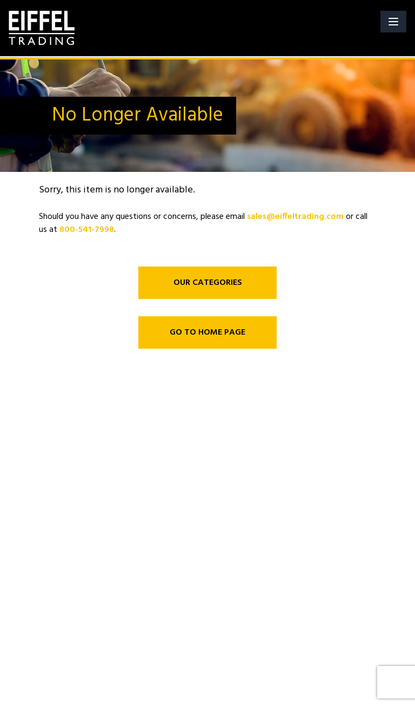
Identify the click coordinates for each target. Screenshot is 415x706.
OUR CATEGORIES (207, 283)
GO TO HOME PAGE (207, 332)
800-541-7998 (86, 230)
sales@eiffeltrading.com (295, 217)
